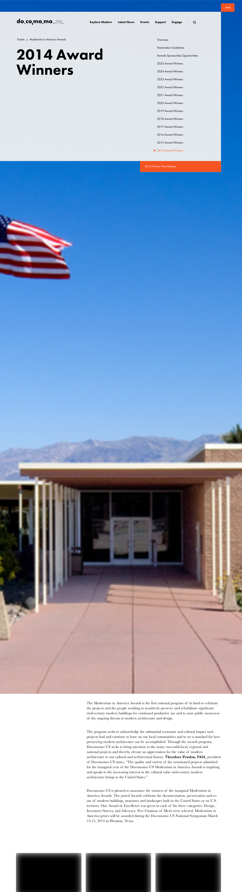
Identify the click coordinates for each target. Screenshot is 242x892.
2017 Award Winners (170, 127)
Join (227, 7)
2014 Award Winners (170, 150)
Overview (162, 40)
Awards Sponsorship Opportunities (177, 55)
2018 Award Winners (170, 119)
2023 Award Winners (170, 79)
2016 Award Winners (170, 134)
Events (21, 39)
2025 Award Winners (170, 63)
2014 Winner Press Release (160, 166)
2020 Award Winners (170, 103)
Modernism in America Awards (47, 39)
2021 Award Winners (170, 95)
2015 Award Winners (170, 142)
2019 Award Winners (170, 111)
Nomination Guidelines (170, 47)
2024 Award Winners (170, 71)
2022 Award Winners (170, 87)
